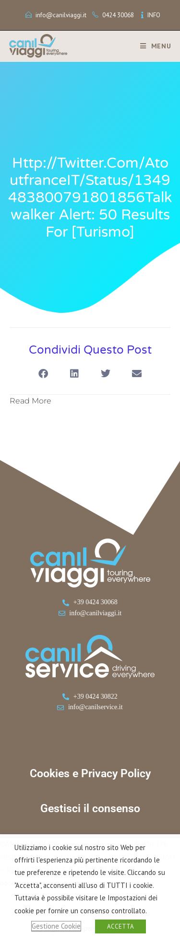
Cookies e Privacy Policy (90, 773)
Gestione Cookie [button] (56, 926)
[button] (43, 374)
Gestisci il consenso (90, 808)
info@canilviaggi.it (61, 15)
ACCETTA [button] (120, 926)
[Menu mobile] (152, 46)
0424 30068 (118, 15)
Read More (30, 400)
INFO (153, 15)
